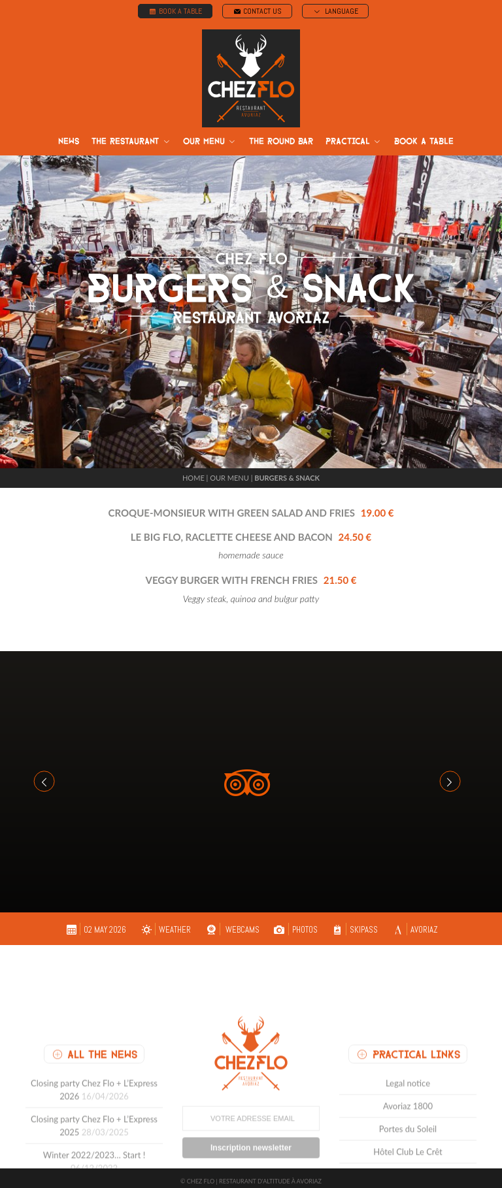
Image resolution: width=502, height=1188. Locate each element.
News (68, 141)
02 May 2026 (95, 923)
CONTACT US (257, 11)
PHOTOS (294, 923)
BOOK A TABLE (175, 11)
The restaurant (131, 142)
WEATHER (165, 923)
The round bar (281, 141)
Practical (354, 142)
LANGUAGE (335, 11)
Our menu (210, 142)
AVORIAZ (414, 923)
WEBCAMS (231, 923)
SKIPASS (354, 923)
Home (193, 471)
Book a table (424, 141)
